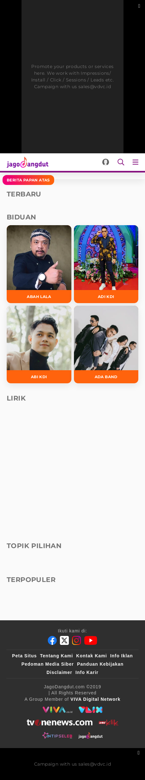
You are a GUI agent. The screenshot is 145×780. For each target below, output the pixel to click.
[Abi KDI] (39, 345)
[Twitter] (64, 640)
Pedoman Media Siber (47, 664)
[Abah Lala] (39, 264)
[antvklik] (108, 722)
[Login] (105, 162)
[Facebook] (52, 640)
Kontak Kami (91, 655)
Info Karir (87, 672)
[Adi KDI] (106, 264)
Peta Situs (24, 655)
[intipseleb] (57, 735)
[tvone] (59, 722)
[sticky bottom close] (139, 752)
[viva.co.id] (57, 710)
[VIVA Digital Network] (95, 699)
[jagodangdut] (90, 735)
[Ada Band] (106, 345)
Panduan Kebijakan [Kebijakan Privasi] (100, 664)
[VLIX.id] (90, 710)
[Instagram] (76, 640)
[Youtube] (90, 640)
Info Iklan (121, 655)
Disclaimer (59, 672)
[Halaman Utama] (26, 162)
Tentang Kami (56, 655)
